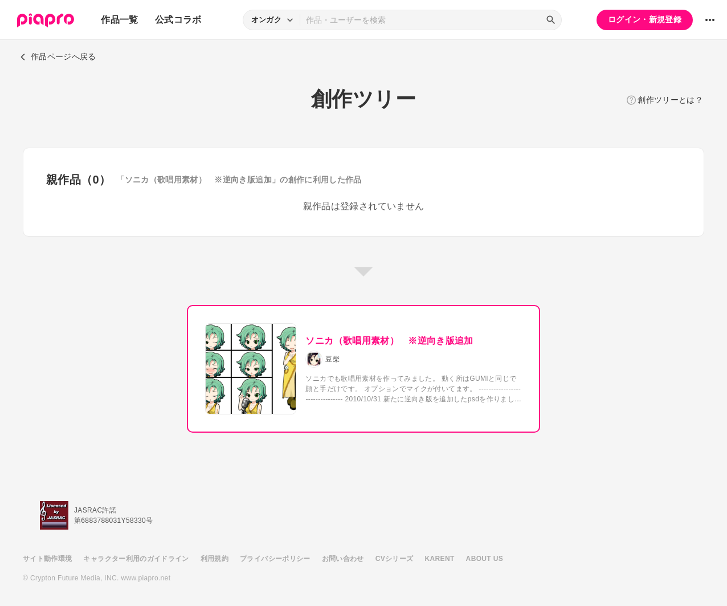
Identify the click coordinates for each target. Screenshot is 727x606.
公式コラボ (178, 20)
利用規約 (214, 559)
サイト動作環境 (47, 559)
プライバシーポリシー (275, 559)
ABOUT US (484, 559)
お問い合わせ (343, 559)
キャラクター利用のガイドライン (136, 559)
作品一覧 (119, 20)
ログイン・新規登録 (644, 19)
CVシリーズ (394, 559)
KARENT (440, 559)
